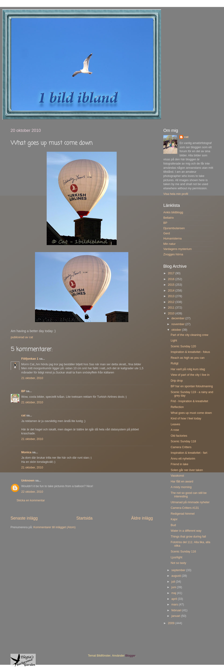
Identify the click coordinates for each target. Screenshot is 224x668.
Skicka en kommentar (31, 500)
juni (174, 587)
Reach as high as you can (187, 357)
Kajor (174, 519)
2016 (171, 279)
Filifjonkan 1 (29, 358)
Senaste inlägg (24, 518)
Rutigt (174, 363)
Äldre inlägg (142, 518)
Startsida (84, 518)
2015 (171, 284)
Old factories (179, 435)
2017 (171, 273)
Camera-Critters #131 (185, 508)
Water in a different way (186, 530)
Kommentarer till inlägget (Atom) (54, 527)
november (179, 324)
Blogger (130, 655)
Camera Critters (181, 447)
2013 (171, 296)
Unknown (28, 480)
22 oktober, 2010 (32, 491)
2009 (171, 623)
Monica (26, 452)
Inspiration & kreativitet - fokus (190, 352)
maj (174, 593)
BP (23, 391)
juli (174, 581)
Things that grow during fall (188, 536)
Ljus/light (176, 557)
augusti (177, 575)
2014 (171, 290)
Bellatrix (168, 217)
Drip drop (177, 380)
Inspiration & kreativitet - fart (189, 452)
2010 (171, 313)
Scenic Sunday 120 (183, 346)
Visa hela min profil (175, 194)
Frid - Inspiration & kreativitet (189, 401)
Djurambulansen (174, 228)
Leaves (175, 424)
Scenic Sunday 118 (183, 441)
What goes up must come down (191, 413)
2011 (171, 307)
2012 (171, 302)
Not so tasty (178, 563)
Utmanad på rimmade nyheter (190, 502)
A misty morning (181, 487)
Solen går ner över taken (187, 470)
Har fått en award (182, 481)
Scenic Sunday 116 (183, 551)
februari (177, 610)
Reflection (177, 407)
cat (23, 415)
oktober (177, 329)
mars (175, 604)
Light (174, 340)
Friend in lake (179, 464)
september (179, 570)
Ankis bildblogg (173, 212)
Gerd (166, 233)
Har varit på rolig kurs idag (188, 369)
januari (176, 616)
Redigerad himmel (182, 513)
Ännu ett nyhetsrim (183, 458)
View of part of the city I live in (190, 374)
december (179, 318)
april (175, 599)
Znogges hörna (173, 254)
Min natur (169, 244)
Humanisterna (172, 238)
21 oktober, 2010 (32, 378)
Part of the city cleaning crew (189, 335)
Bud (173, 525)
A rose (175, 430)
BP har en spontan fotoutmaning (192, 386)
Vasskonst (177, 475)
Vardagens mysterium (177, 249)
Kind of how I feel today (186, 418)
